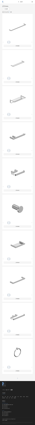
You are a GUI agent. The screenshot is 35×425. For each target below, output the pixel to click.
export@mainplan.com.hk (7, 408)
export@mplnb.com (6, 415)
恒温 (7, 396)
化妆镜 (24, 396)
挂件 (18, 396)
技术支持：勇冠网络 (4, 420)
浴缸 (5, 396)
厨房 (12, 396)
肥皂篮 (21, 396)
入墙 (10, 396)
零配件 (15, 396)
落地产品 (27, 396)
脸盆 (2, 396)
